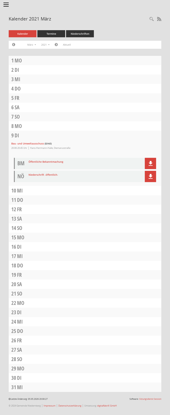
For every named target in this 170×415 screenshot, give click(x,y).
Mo (18, 60)
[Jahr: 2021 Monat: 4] (56, 45)
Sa (17, 107)
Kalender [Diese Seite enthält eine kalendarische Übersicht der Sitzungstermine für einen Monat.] (22, 33)
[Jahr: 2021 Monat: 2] (14, 45)
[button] (150, 163)
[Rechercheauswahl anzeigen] (151, 19)
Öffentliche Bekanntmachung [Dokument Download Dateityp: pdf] (46, 161)
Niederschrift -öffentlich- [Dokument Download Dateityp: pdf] (43, 174)
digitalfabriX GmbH (107, 405)
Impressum (49, 405)
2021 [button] (45, 44)
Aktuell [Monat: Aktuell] (67, 44)
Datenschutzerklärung (69, 405)
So (17, 116)
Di (17, 69)
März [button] (31, 44)
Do (18, 88)
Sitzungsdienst (150, 398)
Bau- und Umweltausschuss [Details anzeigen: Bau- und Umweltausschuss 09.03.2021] (27, 143)
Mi (17, 79)
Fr (17, 97)
